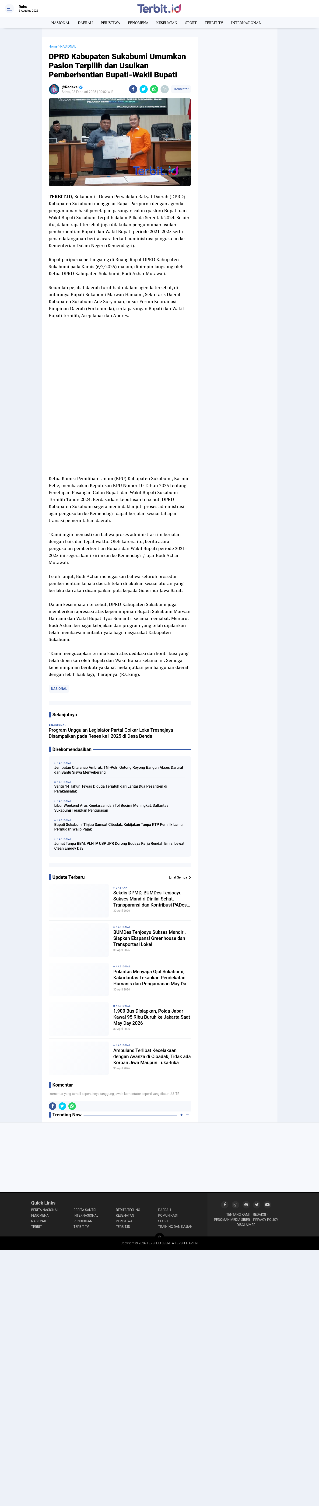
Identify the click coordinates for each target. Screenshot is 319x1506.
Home (53, 46)
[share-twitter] (144, 89)
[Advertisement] (238, 107)
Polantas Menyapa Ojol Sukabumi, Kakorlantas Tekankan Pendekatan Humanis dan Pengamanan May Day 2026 (151, 978)
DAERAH (85, 22)
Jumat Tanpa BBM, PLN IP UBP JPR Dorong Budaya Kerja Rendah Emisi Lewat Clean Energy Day (119, 846)
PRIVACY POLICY (265, 1220)
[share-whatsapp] (154, 89)
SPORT (191, 22)
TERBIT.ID (123, 1227)
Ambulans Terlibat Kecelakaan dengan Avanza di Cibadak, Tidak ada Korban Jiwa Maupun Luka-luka (152, 1056)
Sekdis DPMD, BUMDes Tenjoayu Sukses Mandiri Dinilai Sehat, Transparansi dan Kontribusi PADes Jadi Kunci (150, 899)
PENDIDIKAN (83, 1221)
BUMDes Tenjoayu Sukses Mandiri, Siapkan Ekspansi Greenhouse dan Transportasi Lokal (149, 938)
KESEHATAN (166, 22)
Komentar (180, 89)
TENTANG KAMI (238, 1214)
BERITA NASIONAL (45, 1210)
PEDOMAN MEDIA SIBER (232, 1220)
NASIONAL (60, 22)
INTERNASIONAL (246, 22)
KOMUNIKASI (168, 1215)
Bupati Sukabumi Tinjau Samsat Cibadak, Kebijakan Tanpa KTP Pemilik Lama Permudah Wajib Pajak (118, 827)
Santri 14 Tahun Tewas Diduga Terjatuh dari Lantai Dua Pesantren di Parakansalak (110, 788)
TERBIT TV (214, 22)
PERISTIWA (110, 22)
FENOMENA (138, 22)
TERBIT (36, 1227)
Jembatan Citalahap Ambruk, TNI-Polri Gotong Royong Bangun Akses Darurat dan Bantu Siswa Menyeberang (118, 770)
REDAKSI (259, 1214)
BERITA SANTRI (85, 1210)
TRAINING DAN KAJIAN (175, 1227)
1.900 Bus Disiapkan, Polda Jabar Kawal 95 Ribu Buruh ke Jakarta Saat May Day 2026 (151, 1017)
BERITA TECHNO (128, 1210)
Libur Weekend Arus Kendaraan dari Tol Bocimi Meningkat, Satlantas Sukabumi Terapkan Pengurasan (111, 808)
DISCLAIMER (246, 1225)
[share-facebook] (133, 89)
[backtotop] (159, 1237)
